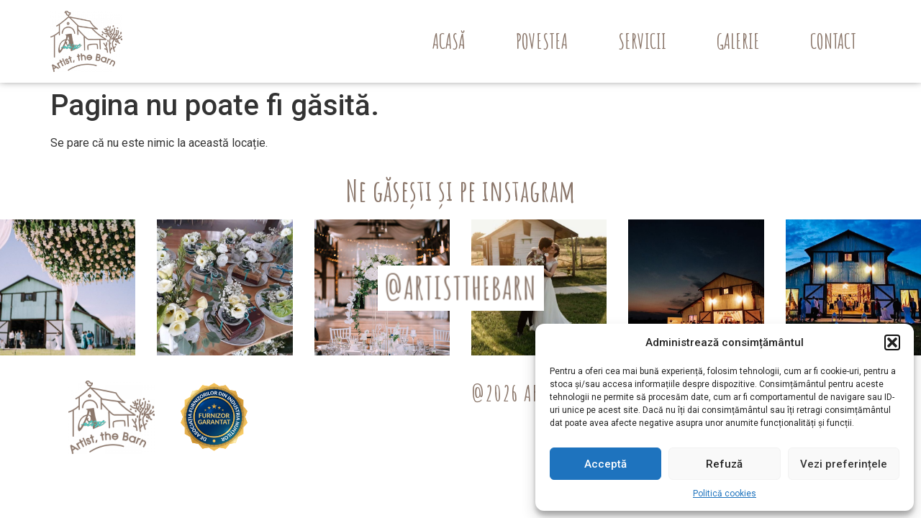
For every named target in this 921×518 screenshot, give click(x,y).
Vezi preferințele (843, 464)
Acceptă (605, 464)
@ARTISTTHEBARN (461, 287)
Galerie (738, 41)
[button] (892, 342)
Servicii (642, 41)
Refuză (724, 464)
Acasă (449, 41)
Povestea (542, 41)
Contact (833, 41)
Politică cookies (724, 494)
